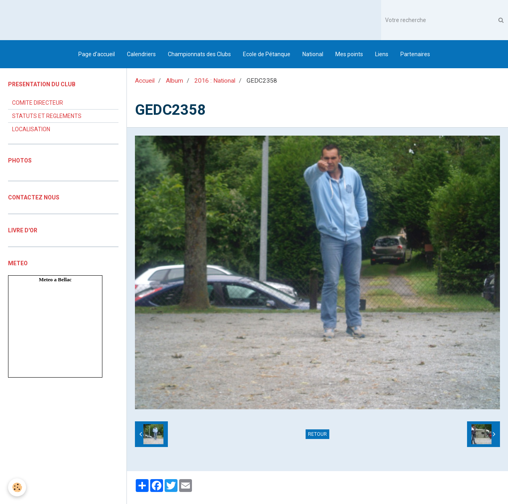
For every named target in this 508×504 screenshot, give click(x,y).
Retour (317, 434)
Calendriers (141, 54)
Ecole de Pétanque (266, 54)
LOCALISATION (31, 129)
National (312, 54)
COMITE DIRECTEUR (37, 103)
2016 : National (214, 80)
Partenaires (415, 54)
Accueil (145, 80)
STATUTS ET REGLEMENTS (47, 116)
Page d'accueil (96, 54)
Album (174, 80)
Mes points (349, 54)
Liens (381, 54)
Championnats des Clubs (199, 54)
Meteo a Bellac (55, 279)
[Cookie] (17, 487)
